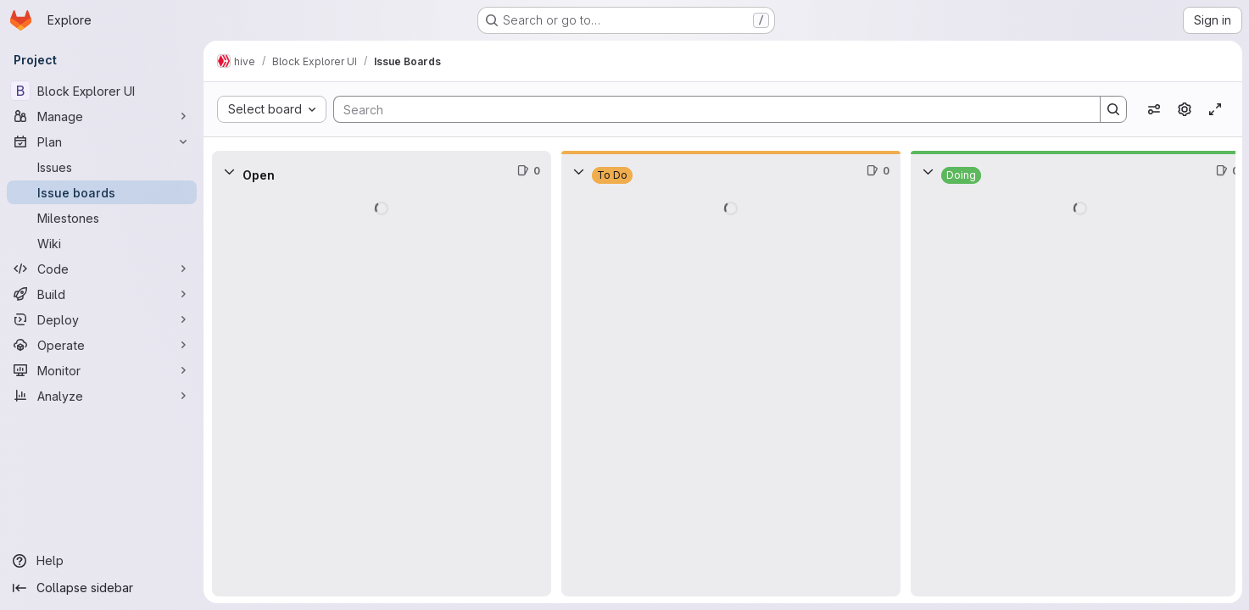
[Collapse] (229, 171)
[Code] (102, 268)
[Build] (102, 294)
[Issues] (102, 167)
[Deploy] (102, 319)
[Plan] (102, 141)
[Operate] (102, 345)
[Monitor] (102, 370)
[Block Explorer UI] (102, 91)
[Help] (102, 561)
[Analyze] (102, 396)
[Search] (708, 109)
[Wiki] (102, 243)
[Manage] (102, 116)
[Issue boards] (102, 192)
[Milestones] (102, 218)
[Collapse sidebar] (102, 588)
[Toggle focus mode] (1215, 109)
